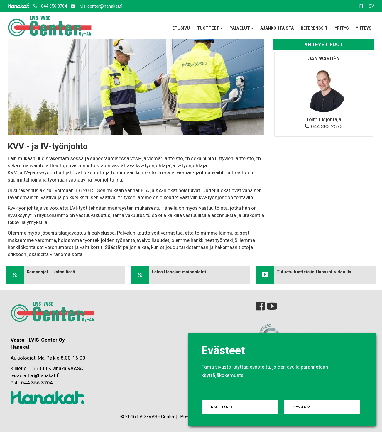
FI (361, 6)
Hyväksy (302, 407)
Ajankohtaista (277, 28)
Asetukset (221, 407)
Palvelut (239, 28)
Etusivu (181, 28)
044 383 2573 (327, 126)
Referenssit (314, 28)
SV (371, 6)
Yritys (342, 28)
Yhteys (363, 28)
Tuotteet (208, 28)
